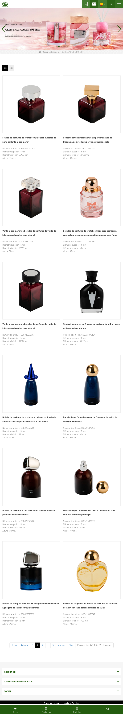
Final (71, 645)
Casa (43, 52)
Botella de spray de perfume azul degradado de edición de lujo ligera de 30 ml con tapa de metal (30, 605)
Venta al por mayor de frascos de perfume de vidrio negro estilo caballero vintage (91, 326)
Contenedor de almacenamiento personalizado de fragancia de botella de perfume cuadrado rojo (87, 139)
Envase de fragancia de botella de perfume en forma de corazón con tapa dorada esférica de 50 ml (90, 605)
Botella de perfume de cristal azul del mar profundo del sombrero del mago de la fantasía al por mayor (29, 419)
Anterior (24, 645)
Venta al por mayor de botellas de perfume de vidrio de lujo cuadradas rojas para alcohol (29, 232)
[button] (59, 46)
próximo (61, 645)
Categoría (53, 52)
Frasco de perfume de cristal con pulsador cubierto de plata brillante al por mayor (29, 139)
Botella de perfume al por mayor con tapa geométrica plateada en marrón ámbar (28, 512)
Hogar (14, 645)
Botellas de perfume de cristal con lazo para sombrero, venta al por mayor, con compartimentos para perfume (90, 232)
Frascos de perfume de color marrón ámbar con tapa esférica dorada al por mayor (89, 512)
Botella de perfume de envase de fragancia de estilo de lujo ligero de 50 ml (90, 419)
